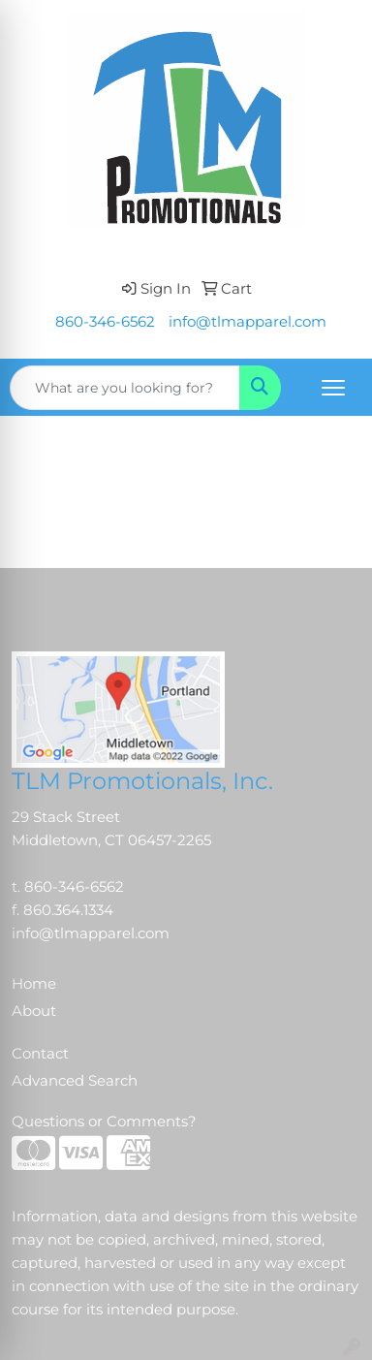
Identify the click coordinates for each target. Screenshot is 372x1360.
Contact (40, 1053)
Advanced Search (75, 1081)
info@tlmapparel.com (247, 322)
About (34, 1011)
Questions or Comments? (104, 1121)
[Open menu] (333, 387)
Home (34, 984)
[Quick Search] (125, 387)
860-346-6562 (105, 322)
